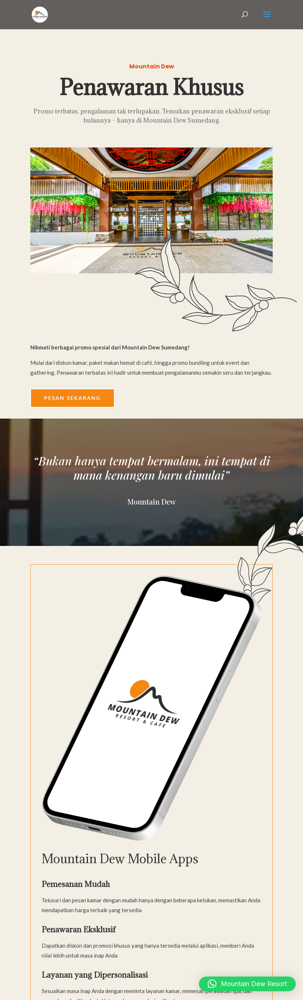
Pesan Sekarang (72, 398)
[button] (247, 984)
